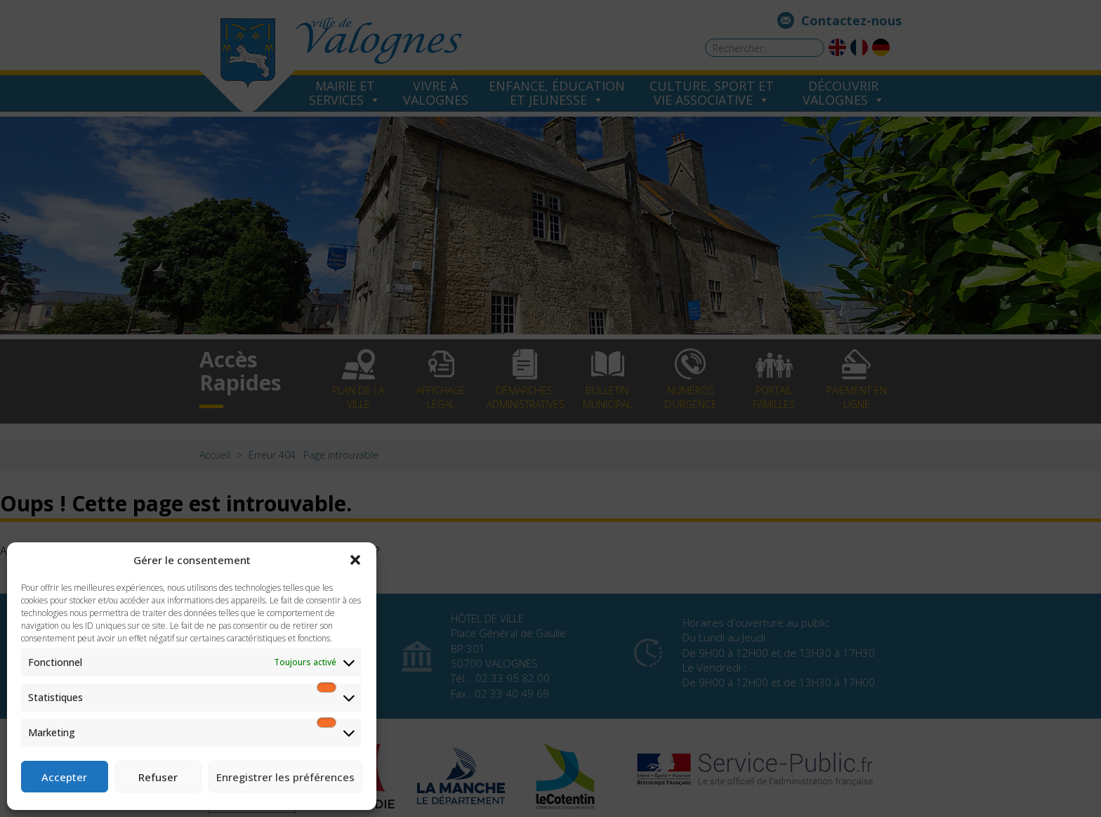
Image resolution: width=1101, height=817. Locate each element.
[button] (355, 560)
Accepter (64, 777)
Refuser (158, 777)
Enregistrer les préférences (285, 777)
